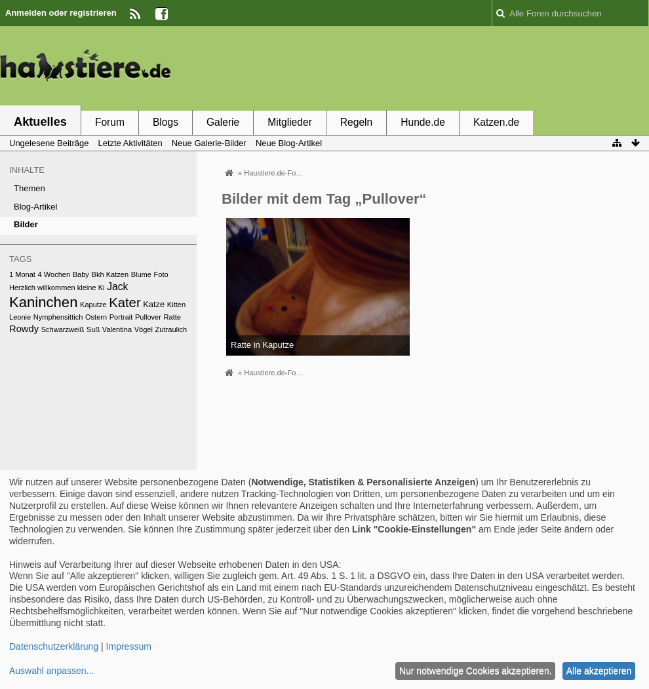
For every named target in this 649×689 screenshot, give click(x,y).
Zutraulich (171, 329)
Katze (154, 304)
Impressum (128, 646)
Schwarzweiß (63, 329)
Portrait (121, 317)
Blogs (165, 122)
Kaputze (93, 304)
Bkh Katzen (110, 274)
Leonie (20, 317)
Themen (29, 188)
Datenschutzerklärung (53, 646)
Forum (110, 122)
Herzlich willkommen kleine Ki (57, 287)
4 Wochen (54, 274)
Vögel (143, 329)
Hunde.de (423, 122)
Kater (124, 302)
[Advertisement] (410, 67)
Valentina (117, 329)
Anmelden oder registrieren (61, 13)
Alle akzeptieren (599, 670)
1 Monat (22, 274)
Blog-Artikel (35, 207)
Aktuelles (40, 121)
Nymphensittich (58, 317)
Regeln (356, 122)
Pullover (148, 317)
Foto (161, 274)
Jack (117, 286)
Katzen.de (496, 122)
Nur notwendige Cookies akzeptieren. (475, 670)
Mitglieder (289, 122)
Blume (141, 274)
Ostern (96, 317)
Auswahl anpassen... (51, 670)
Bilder (26, 224)
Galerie (222, 122)
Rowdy (24, 329)
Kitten (176, 304)
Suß (93, 329)
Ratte (172, 317)
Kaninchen (43, 302)
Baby (81, 274)
